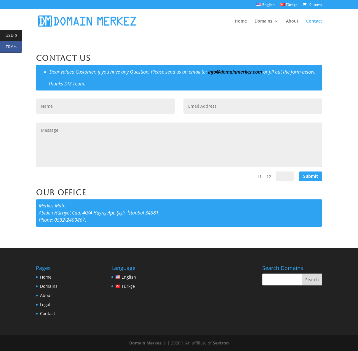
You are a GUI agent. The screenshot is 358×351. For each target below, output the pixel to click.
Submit (310, 176)
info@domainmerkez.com (235, 72)
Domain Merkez (145, 343)
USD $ (14, 35)
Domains (263, 21)
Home (241, 21)
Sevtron (221, 343)
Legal (45, 304)
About (292, 21)
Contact (314, 21)
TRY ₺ (14, 47)
